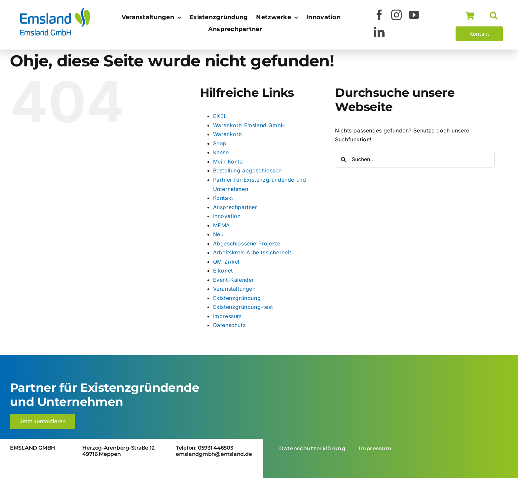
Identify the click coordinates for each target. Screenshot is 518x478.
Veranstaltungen (234, 288)
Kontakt (223, 198)
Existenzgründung (237, 298)
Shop (220, 143)
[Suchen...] (415, 159)
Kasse (221, 152)
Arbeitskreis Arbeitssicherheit (252, 252)
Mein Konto (228, 161)
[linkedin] (379, 32)
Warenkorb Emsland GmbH (249, 125)
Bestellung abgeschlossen (247, 170)
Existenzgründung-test (243, 307)
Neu (218, 234)
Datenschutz (229, 325)
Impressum (227, 316)
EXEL (220, 116)
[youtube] (414, 15)
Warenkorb (227, 134)
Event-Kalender (233, 279)
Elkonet (223, 270)
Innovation (227, 216)
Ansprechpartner (235, 207)
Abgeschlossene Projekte (246, 243)
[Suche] (496, 15)
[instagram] (396, 15)
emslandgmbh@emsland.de (214, 454)
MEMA (221, 225)
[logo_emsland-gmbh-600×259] (55, 9)
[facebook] (379, 15)
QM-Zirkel (226, 261)
